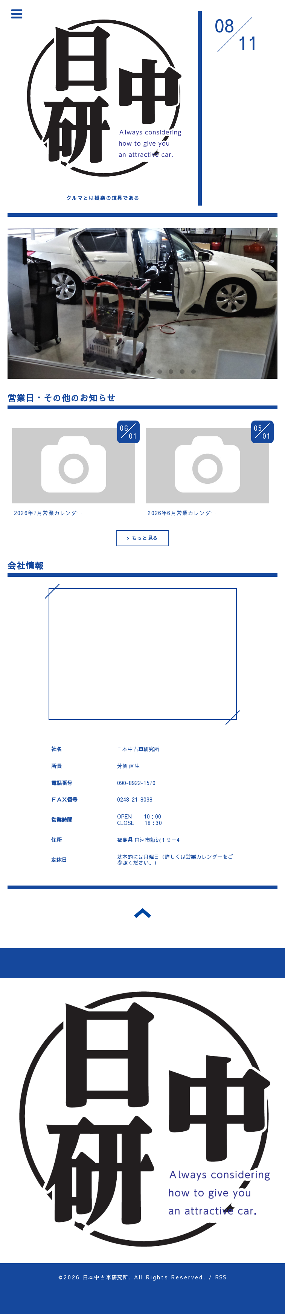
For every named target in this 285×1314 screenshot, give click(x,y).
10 (193, 372)
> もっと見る (142, 538)
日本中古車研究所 (106, 1277)
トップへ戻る (142, 913)
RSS (221, 1277)
